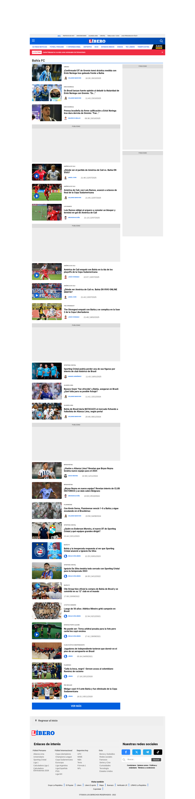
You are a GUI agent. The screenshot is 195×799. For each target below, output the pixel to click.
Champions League (64, 757)
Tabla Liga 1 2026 (113, 35)
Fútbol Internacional (63, 750)
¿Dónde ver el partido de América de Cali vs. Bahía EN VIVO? (90, 171)
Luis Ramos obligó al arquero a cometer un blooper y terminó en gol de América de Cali (89, 211)
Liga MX (59, 774)
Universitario (81, 35)
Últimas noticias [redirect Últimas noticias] (39, 47)
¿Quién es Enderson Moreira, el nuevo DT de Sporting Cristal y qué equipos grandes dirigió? (90, 529)
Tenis (79, 762)
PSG (58, 771)
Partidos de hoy (68, 35)
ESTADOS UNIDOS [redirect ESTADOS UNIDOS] (107, 47)
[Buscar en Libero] (142, 759)
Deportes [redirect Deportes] (88, 47)
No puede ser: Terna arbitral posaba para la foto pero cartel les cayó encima (90, 630)
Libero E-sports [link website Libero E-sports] (90, 785)
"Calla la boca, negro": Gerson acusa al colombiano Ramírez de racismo (88, 670)
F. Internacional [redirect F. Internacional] (74, 47)
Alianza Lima (93, 35)
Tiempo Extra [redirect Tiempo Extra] (143, 47)
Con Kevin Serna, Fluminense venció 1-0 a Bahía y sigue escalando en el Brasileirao (91, 509)
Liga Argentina (62, 765)
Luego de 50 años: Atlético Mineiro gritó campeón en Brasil (90, 609)
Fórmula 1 (81, 765)
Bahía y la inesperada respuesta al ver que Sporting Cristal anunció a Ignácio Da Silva (89, 549)
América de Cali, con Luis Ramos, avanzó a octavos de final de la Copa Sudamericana (90, 191)
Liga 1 (35, 762)
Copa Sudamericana (64, 760)
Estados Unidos (106, 771)
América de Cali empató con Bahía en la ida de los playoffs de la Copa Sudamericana (88, 270)
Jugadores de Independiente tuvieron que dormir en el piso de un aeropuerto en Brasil (90, 649)
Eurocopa (60, 762)
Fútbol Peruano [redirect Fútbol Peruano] (57, 47)
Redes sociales (106, 757)
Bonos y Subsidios (107, 754)
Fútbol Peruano (39, 750)
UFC (79, 754)
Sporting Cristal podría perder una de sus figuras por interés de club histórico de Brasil (89, 370)
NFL (79, 768)
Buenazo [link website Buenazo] (110, 785)
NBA (79, 760)
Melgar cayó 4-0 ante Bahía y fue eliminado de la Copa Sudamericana (90, 690)
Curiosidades (105, 765)
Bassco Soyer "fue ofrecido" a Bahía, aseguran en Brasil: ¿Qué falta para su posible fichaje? (91, 390)
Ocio (101, 750)
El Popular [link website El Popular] (69, 785)
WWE (79, 757)
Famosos (103, 760)
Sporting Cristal (39, 760)
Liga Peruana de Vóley (129, 35)
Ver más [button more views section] (76, 706)
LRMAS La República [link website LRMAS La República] (138, 785)
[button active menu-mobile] (33, 41)
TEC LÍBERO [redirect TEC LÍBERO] (130, 47)
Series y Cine (105, 762)
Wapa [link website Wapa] (101, 785)
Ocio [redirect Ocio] (96, 47)
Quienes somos (142, 765)
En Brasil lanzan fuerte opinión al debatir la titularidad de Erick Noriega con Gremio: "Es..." (91, 91)
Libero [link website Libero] (79, 785)
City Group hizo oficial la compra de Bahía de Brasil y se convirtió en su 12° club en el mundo (91, 590)
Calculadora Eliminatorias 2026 (41, 769)
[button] (161, 41)
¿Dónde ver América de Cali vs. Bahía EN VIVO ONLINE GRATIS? (90, 290)
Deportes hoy (82, 750)
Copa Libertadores (63, 754)
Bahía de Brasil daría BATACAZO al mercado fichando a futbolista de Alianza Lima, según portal (91, 410)
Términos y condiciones (146, 768)
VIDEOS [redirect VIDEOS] (120, 47)
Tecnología (104, 768)
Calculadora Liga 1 (41, 765)
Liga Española (61, 768)
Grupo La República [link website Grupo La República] (55, 785)
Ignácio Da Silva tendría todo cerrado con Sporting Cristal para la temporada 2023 (92, 569)
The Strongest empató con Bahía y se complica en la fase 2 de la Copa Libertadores (92, 310)
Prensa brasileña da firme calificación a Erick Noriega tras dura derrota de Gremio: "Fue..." (90, 111)
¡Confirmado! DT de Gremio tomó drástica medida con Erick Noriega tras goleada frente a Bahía (90, 71)
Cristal (102, 35)
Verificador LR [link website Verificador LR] (122, 785)
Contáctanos (131, 765)
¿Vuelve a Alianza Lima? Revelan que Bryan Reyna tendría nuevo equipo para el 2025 (88, 469)
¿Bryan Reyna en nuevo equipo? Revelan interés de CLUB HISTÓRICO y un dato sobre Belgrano (92, 489)
